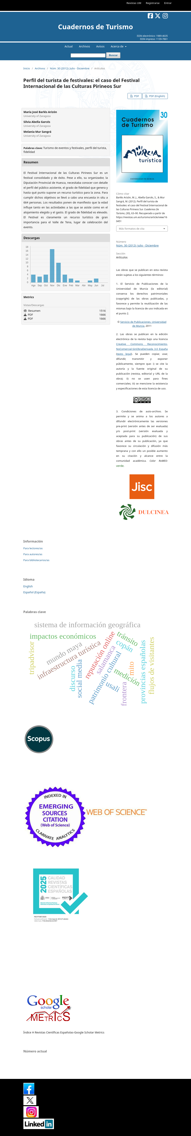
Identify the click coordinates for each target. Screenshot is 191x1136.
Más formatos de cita (131, 228)
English (28, 586)
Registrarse (152, 3)
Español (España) (34, 592)
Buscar (113, 55)
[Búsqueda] (88, 55)
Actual (69, 46)
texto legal (124, 354)
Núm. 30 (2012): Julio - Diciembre (69, 68)
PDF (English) (157, 96)
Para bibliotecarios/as (36, 560)
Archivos (84, 46)
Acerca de (117, 46)
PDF (136, 96)
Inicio (26, 68)
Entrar (168, 3)
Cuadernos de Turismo (95, 26)
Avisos (100, 46)
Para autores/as (32, 554)
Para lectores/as (33, 548)
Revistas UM (134, 3)
